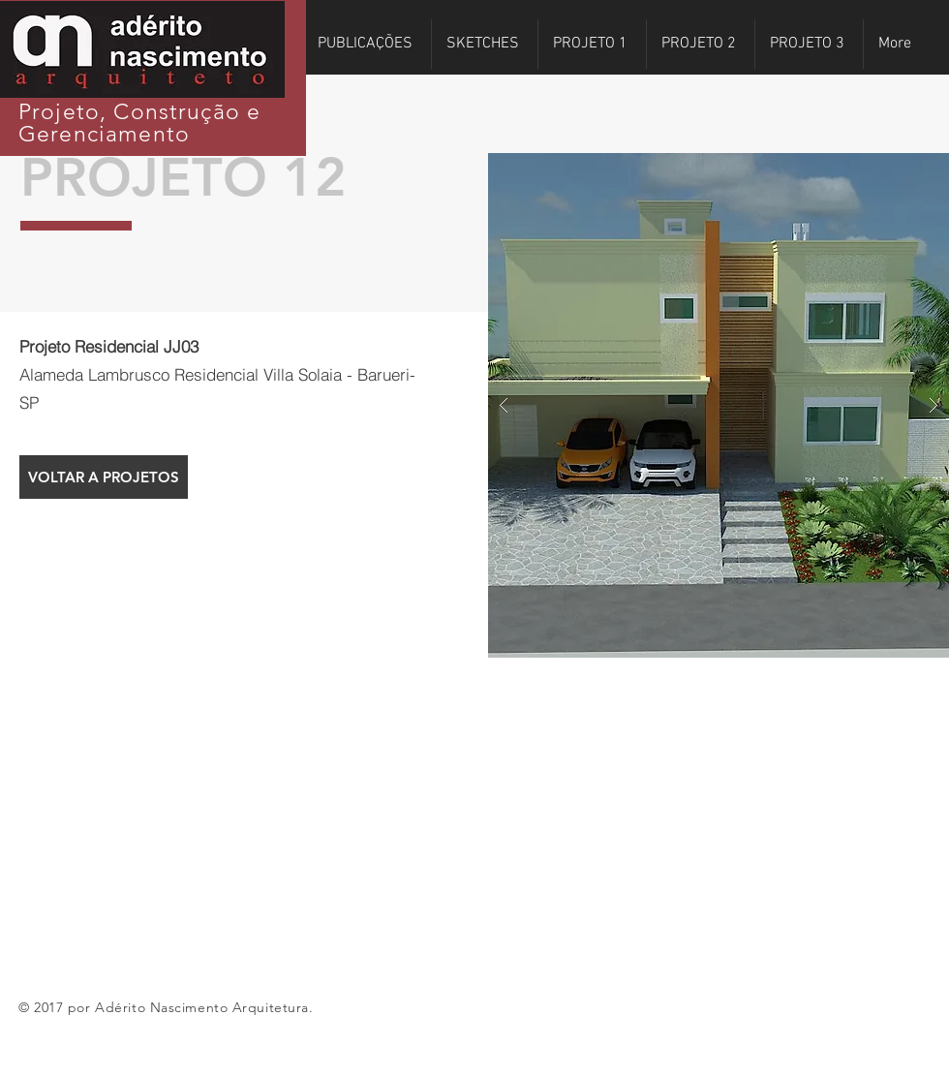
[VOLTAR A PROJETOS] (103, 477)
